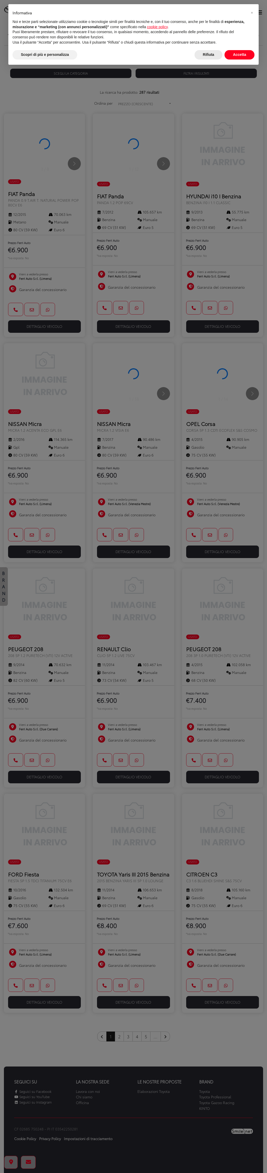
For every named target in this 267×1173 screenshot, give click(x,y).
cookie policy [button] (157, 27)
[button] (252, 12)
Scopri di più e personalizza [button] (45, 54)
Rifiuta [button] (208, 54)
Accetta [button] (239, 54)
